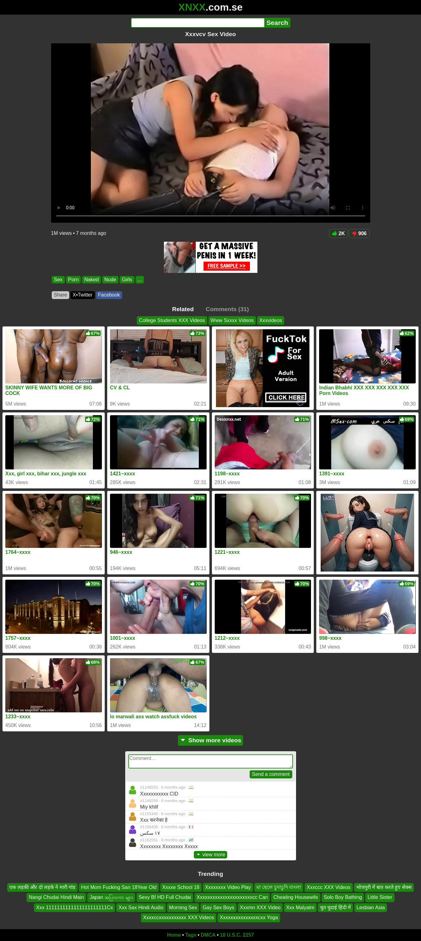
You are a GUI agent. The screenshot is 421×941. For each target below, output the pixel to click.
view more (210, 854)
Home (174, 935)
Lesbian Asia (370, 907)
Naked (91, 279)
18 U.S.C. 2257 (237, 935)
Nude (110, 279)
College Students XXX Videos (172, 320)
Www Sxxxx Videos (232, 320)
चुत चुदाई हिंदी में (335, 907)
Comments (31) (227, 309)
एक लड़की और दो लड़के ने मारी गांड (42, 887)
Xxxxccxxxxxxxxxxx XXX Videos (178, 917)
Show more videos (210, 740)
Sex (58, 279)
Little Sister (379, 897)
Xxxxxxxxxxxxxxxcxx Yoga (249, 917)
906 (359, 233)
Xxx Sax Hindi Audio (140, 907)
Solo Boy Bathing (343, 897)
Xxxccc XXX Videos (328, 887)
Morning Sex (183, 907)
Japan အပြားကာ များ (111, 897)
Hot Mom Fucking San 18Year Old (118, 887)
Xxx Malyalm (300, 907)
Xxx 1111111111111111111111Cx (74, 907)
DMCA (208, 935)
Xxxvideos (270, 320)
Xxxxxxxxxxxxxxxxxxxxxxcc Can (232, 897)
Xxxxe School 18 (180, 887)
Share (60, 294)
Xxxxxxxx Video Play (228, 887)
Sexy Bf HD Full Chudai (165, 897)
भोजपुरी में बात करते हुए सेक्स (384, 887)
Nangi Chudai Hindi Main (56, 897)
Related (183, 309)
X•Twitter (82, 294)
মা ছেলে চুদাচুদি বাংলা (278, 887)
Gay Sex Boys (218, 907)
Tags (190, 935)
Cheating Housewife (295, 897)
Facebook (109, 294)
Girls (127, 279)
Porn (73, 279)
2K (338, 233)
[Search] (198, 23)
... (139, 279)
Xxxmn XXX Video (260, 907)
